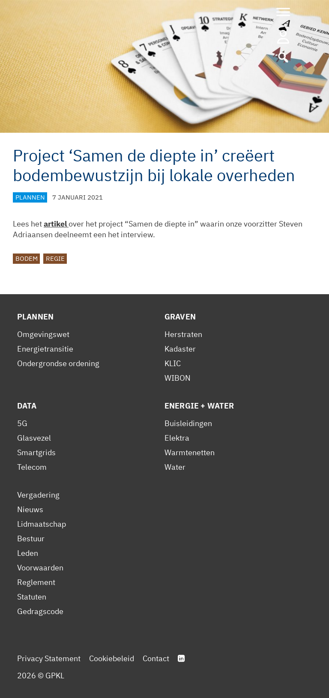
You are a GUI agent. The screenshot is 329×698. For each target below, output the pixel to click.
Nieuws (30, 509)
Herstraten (183, 334)
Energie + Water (199, 406)
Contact (156, 658)
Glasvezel (34, 438)
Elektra (176, 438)
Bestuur (31, 538)
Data (27, 406)
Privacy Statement (49, 658)
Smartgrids (36, 452)
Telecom (32, 467)
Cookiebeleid (111, 658)
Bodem (26, 258)
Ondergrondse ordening (58, 363)
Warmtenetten (189, 452)
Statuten (31, 597)
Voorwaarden (40, 568)
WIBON (177, 378)
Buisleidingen (188, 423)
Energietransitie (45, 349)
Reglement (36, 582)
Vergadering (38, 495)
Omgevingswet (43, 334)
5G (22, 423)
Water (174, 467)
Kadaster (180, 349)
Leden (27, 553)
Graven (180, 317)
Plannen (30, 197)
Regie (55, 258)
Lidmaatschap (41, 524)
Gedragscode (40, 611)
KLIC (172, 363)
